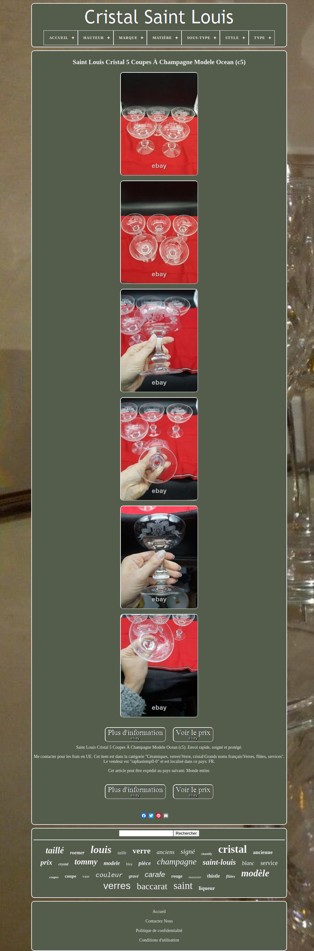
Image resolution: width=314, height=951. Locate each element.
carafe (155, 874)
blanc (248, 863)
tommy (86, 861)
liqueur (207, 888)
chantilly (206, 854)
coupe (70, 876)
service (269, 863)
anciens (165, 852)
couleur (109, 875)
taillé (55, 850)
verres (117, 885)
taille (122, 853)
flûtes (230, 876)
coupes (54, 877)
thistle (213, 876)
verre (141, 850)
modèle (255, 873)
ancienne (263, 852)
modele (112, 863)
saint (183, 885)
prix (46, 862)
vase (86, 876)
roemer (77, 852)
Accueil (159, 911)
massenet (195, 877)
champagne (177, 861)
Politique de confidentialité (159, 930)
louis (101, 849)
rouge (176, 876)
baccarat (152, 886)
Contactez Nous (159, 921)
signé (188, 851)
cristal (232, 849)
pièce (145, 863)
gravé (134, 876)
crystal (63, 864)
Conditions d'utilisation (159, 940)
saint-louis (219, 862)
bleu (129, 864)
